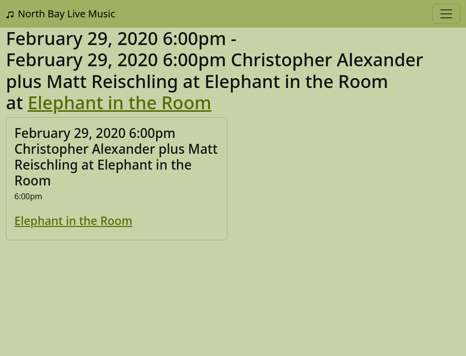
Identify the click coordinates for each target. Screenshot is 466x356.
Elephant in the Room (120, 102)
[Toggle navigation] (446, 14)
